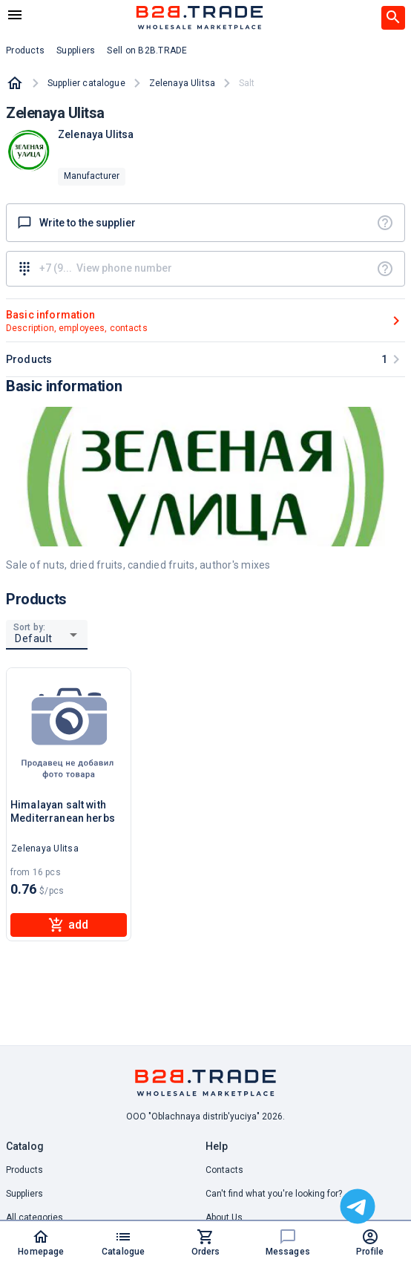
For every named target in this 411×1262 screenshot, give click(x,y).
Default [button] (34, 638)
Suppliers (24, 1194)
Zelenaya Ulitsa (182, 83)
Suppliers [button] (75, 50)
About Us (224, 1217)
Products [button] (25, 50)
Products (24, 1170)
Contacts (224, 1170)
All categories (34, 1217)
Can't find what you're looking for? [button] (274, 1194)
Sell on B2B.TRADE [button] (147, 50)
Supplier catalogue (86, 83)
